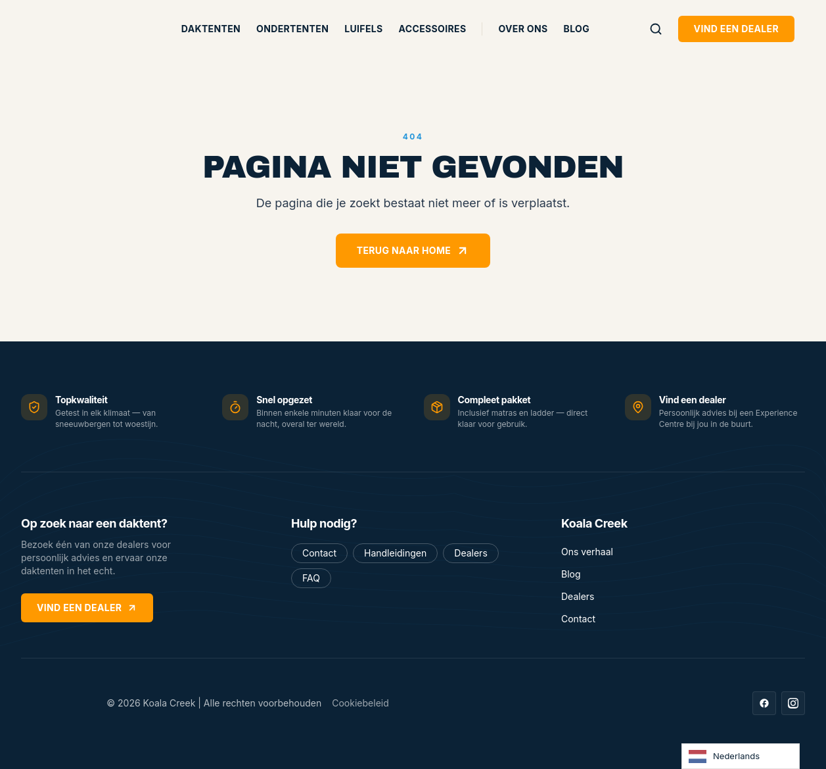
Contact (319, 552)
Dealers (470, 552)
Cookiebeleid (360, 702)
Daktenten (211, 28)
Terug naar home (413, 250)
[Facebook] (764, 703)
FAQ (311, 577)
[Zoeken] (655, 29)
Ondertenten (292, 28)
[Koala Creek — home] (77, 29)
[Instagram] (793, 703)
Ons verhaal (587, 551)
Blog (576, 28)
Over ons (522, 28)
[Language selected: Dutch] (740, 756)
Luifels (363, 28)
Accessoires (433, 28)
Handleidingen (395, 552)
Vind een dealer (736, 28)
